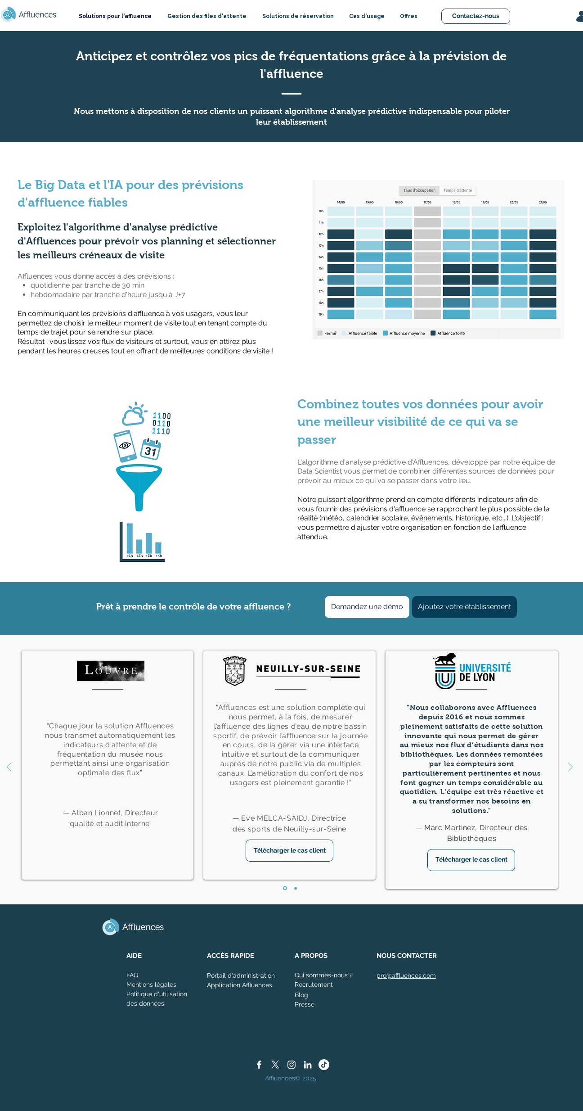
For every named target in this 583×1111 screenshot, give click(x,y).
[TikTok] (323, 1064)
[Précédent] (9, 768)
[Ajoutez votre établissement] (464, 607)
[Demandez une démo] (367, 607)
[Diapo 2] (295, 888)
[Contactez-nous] (475, 16)
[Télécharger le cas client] (289, 851)
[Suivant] (570, 768)
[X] (275, 1064)
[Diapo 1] (285, 888)
